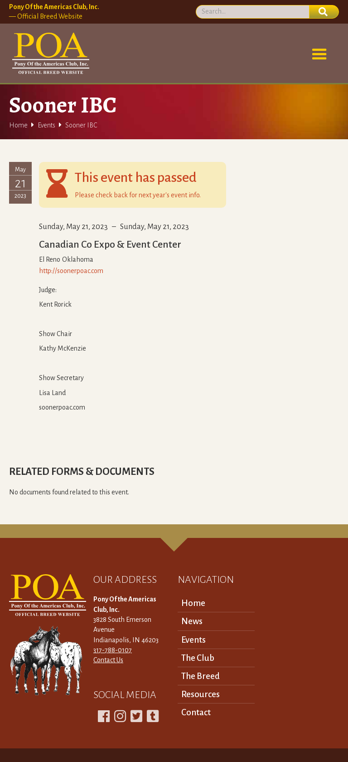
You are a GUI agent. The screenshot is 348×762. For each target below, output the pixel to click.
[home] (49, 53)
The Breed (200, 676)
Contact (196, 712)
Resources (200, 694)
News (192, 621)
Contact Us (108, 660)
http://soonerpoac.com (71, 270)
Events (46, 125)
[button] (319, 54)
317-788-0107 (112, 650)
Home (18, 125)
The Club (197, 658)
